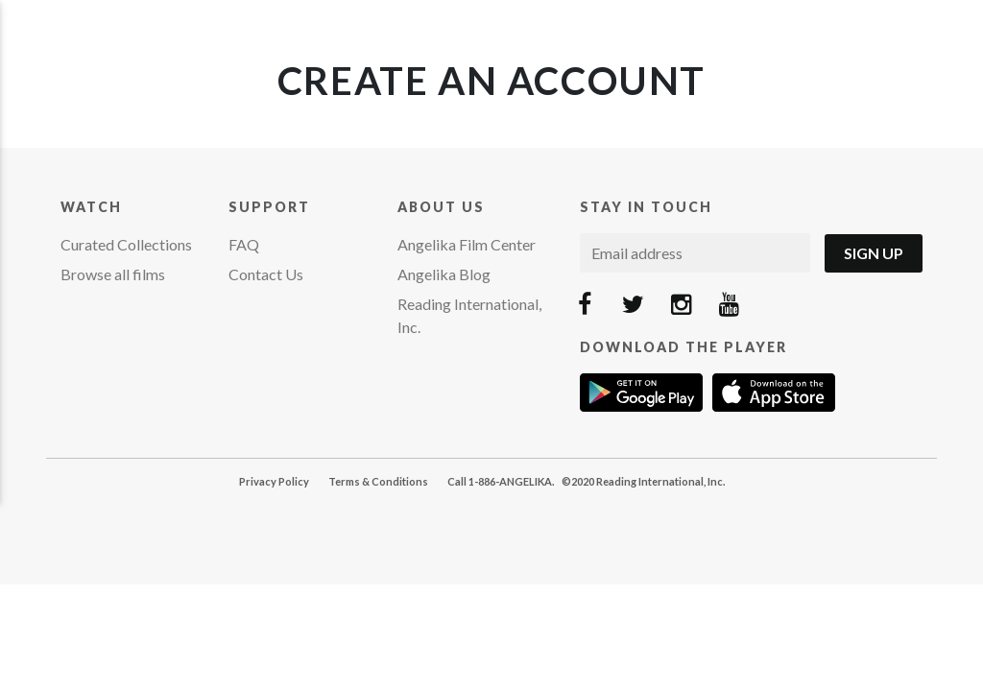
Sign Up (873, 253)
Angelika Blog (444, 274)
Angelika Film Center (466, 244)
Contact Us (265, 274)
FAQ (243, 244)
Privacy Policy (274, 481)
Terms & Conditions (378, 481)
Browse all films (112, 274)
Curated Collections (126, 244)
